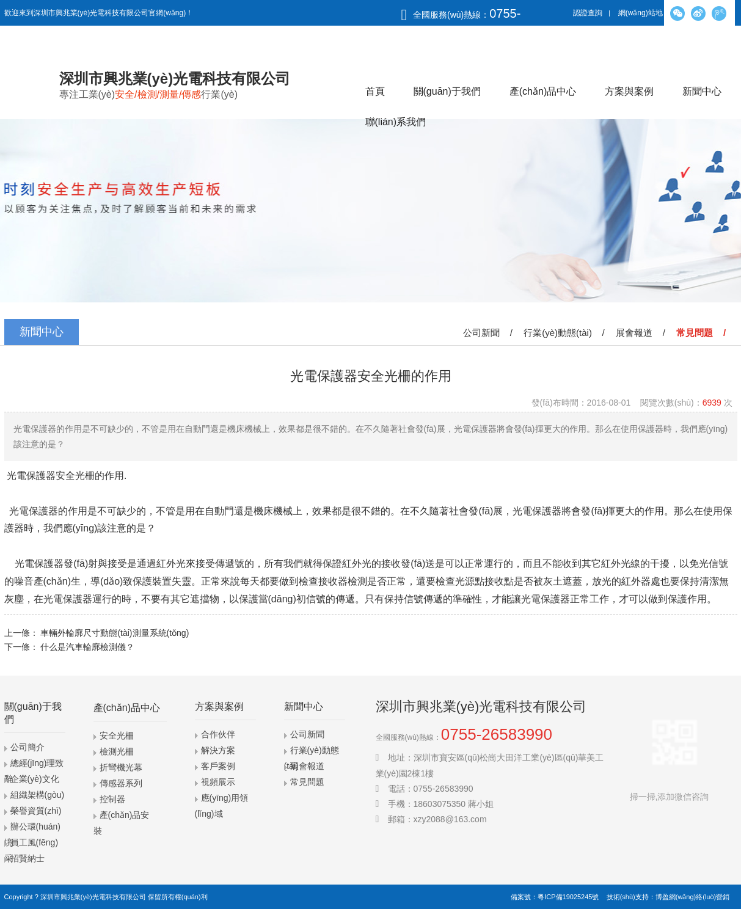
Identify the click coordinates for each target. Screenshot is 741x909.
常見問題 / (703, 332)
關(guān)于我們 (447, 91)
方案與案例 (629, 91)
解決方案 (218, 750)
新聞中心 (701, 91)
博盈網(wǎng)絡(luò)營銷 (692, 896)
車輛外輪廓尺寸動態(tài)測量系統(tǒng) (114, 633)
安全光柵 (117, 735)
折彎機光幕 (121, 767)
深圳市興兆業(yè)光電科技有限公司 (93, 896)
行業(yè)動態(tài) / (567, 332)
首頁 (375, 91)
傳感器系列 (121, 783)
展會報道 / (643, 332)
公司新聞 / (490, 332)
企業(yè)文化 (34, 779)
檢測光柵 (117, 751)
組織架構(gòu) (37, 795)
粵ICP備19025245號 (568, 896)
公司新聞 (307, 734)
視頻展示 (218, 782)
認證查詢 (587, 13)
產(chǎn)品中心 (542, 91)
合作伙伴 (218, 734)
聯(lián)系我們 (395, 122)
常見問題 (307, 782)
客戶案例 (218, 766)
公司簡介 (27, 747)
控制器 (112, 799)
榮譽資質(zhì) (36, 811)
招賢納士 (27, 858)
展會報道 (307, 766)
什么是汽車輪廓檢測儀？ (87, 647)
